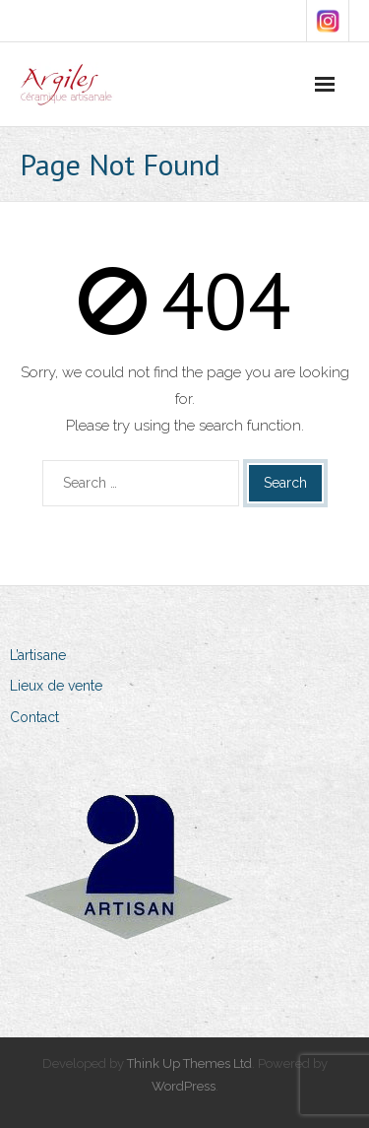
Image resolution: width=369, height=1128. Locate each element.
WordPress (183, 1086)
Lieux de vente (56, 686)
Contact (34, 717)
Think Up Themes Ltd (189, 1063)
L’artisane (38, 655)
